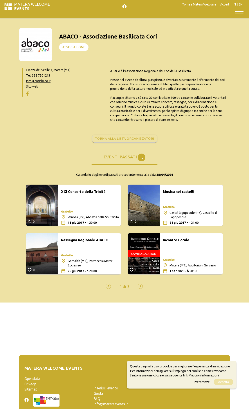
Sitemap (30, 390)
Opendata (32, 379)
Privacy (30, 384)
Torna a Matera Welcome (199, 4)
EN (240, 4)
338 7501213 (41, 76)
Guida (98, 394)
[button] (123, 287)
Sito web (32, 87)
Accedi (224, 4)
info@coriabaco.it (38, 81)
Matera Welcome (32, 6)
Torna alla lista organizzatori (124, 139)
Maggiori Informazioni (204, 375)
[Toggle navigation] (239, 11)
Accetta (223, 382)
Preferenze (202, 382)
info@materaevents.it (111, 404)
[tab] (124, 159)
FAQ (97, 399)
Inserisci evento (106, 389)
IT (234, 4)
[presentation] (108, 286)
